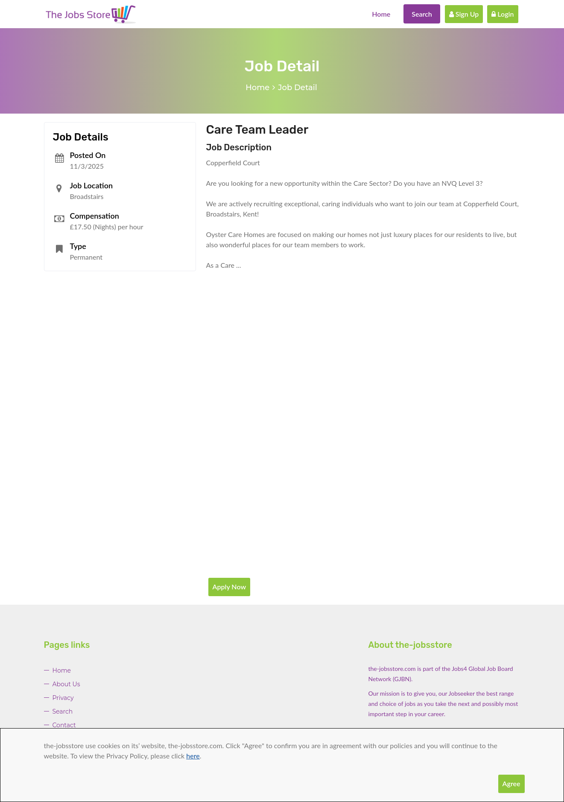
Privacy (63, 698)
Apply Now (229, 586)
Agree (511, 783)
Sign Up (464, 14)
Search (422, 14)
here (192, 756)
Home (381, 14)
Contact (64, 725)
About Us (66, 684)
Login (502, 14)
